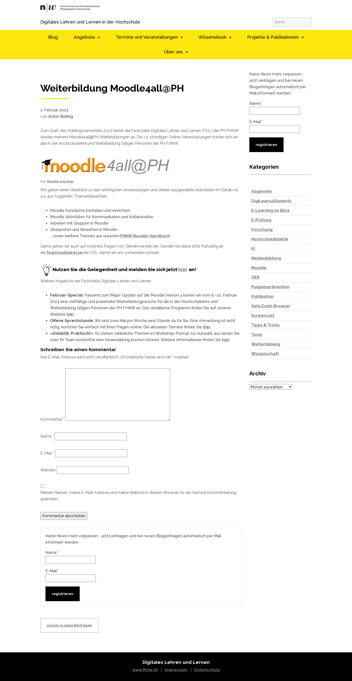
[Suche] (292, 22)
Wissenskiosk (213, 37)
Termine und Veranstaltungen (147, 37)
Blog (53, 37)
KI (253, 248)
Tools (256, 334)
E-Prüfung (261, 220)
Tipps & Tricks (265, 325)
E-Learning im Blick (270, 210)
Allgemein (261, 191)
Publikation (262, 296)
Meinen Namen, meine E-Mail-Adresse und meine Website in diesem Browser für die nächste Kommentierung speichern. (138, 495)
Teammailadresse (64, 252)
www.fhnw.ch (145, 670)
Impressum (176, 670)
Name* (70, 557)
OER (255, 277)
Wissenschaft (265, 353)
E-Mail (47, 453)
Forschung (262, 229)
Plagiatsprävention (270, 287)
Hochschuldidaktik (269, 239)
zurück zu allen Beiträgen (69, 625)
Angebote (85, 37)
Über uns (174, 51)
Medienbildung (266, 258)
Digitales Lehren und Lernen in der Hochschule (47, 21)
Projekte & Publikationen (273, 37)
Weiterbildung (265, 344)
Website (47, 470)
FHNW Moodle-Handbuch (145, 236)
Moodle (258, 267)
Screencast (263, 315)
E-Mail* (70, 575)
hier (182, 269)
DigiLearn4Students (271, 201)
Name (47, 436)
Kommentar (52, 419)
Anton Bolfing (60, 116)
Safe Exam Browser (270, 306)
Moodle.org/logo (60, 181)
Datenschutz (207, 670)
